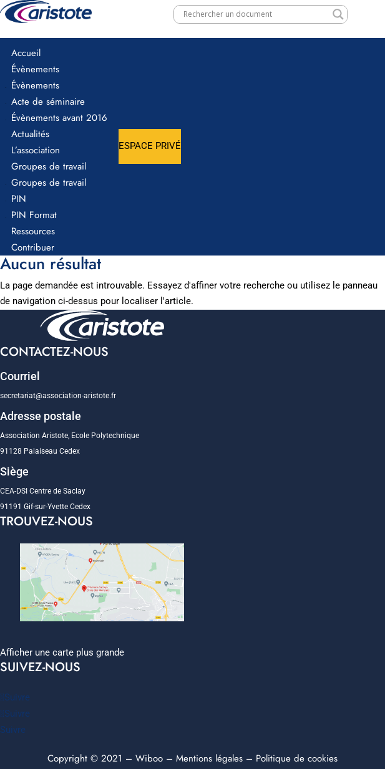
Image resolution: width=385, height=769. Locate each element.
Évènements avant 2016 (59, 118)
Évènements (35, 69)
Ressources (33, 231)
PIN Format (34, 215)
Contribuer (32, 247)
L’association (35, 150)
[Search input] (255, 14)
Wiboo (149, 758)
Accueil (26, 53)
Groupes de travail (48, 166)
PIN (18, 199)
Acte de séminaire (48, 101)
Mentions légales (209, 758)
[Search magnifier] (338, 14)
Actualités (30, 134)
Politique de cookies (297, 758)
